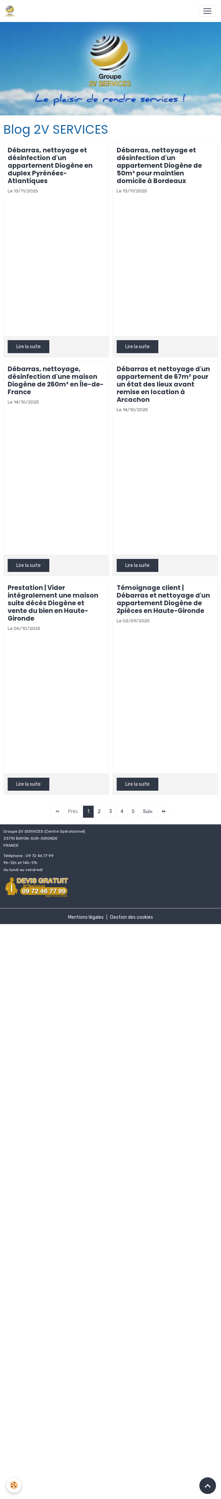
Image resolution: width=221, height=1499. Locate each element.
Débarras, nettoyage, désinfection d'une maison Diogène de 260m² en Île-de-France (56, 380)
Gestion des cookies (131, 917)
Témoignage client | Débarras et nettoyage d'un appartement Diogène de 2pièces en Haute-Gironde (163, 599)
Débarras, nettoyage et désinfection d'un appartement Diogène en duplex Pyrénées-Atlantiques (50, 165)
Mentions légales (86, 917)
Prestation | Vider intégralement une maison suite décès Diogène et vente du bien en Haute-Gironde (53, 603)
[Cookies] (14, 1485)
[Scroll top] (207, 1485)
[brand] (11, 11)
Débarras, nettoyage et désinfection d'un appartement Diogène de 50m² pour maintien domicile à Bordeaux (159, 165)
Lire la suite (28, 346)
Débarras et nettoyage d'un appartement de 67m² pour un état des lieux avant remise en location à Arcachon (163, 384)
